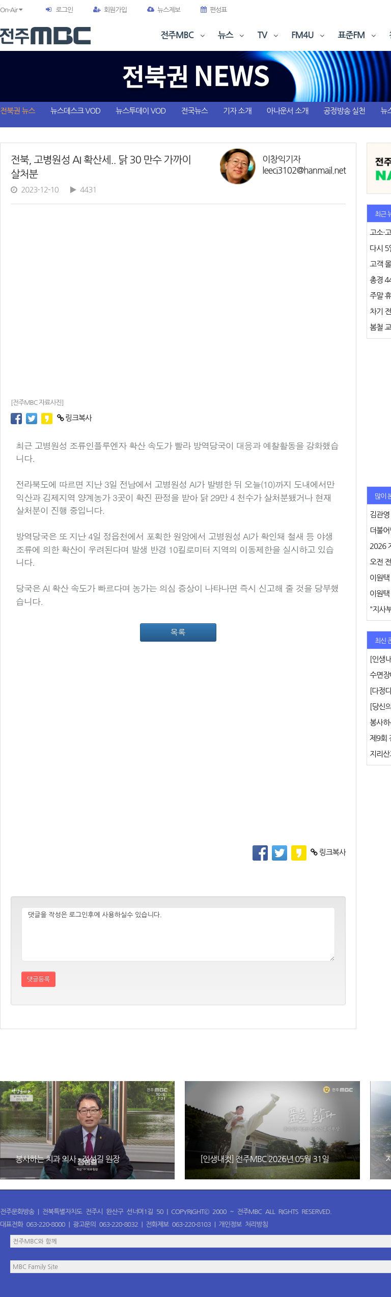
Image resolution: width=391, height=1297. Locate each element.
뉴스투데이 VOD (140, 111)
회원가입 (110, 10)
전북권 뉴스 (17, 111)
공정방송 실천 (344, 111)
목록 (178, 632)
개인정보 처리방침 (243, 1224)
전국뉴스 (194, 111)
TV (269, 35)
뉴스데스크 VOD (75, 111)
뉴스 (232, 35)
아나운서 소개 (288, 111)
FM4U (308, 35)
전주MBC (183, 35)
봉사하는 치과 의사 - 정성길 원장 (67, 1159)
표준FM (358, 35)
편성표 (214, 10)
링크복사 (74, 418)
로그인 (64, 10)
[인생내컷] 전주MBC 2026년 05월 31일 (264, 1159)
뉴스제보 (163, 10)
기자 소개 (237, 111)
